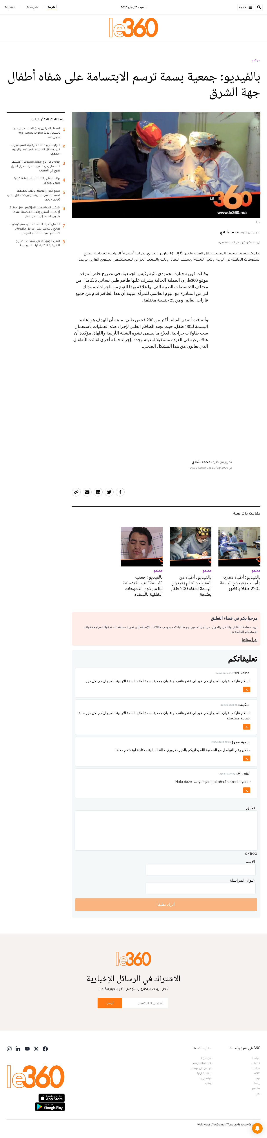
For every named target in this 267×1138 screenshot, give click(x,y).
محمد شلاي (229, 232)
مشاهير (256, 1088)
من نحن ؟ (206, 1058)
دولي (258, 1093)
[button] (257, 1128)
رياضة (257, 1083)
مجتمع (256, 60)
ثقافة (257, 1073)
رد (246, 689)
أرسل (109, 1003)
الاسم (250, 861)
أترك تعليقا (166, 904)
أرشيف (207, 1083)
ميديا (257, 1078)
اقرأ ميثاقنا (249, 640)
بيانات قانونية (204, 1073)
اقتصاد (256, 1063)
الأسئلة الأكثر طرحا (201, 1063)
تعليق (250, 807)
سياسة (256, 1058)
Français (32, 7)
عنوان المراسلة (242, 880)
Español (9, 7)
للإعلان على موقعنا (201, 1068)
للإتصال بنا (205, 1078)
